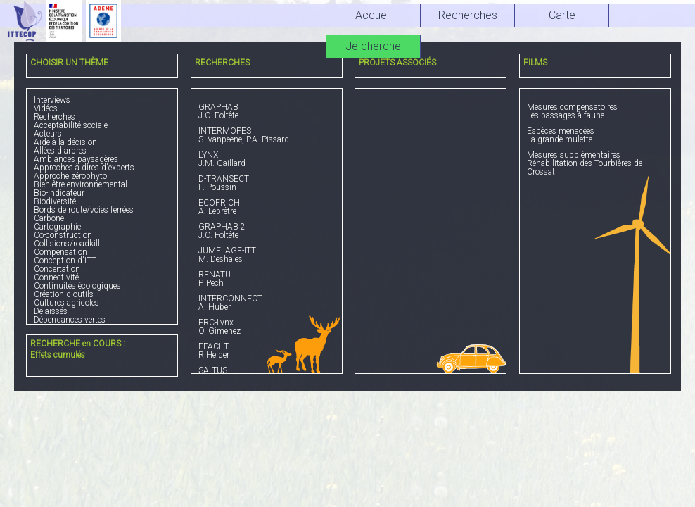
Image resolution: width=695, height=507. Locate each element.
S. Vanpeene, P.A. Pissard (266, 135)
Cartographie (57, 227)
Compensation (60, 252)
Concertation (57, 269)
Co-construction (63, 235)
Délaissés (51, 311)
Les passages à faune (595, 111)
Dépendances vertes (70, 320)
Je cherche (373, 46)
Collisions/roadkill (67, 244)
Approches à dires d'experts (84, 168)
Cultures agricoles (66, 303)
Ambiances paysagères (76, 159)
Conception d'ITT (65, 260)
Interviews (52, 100)
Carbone (49, 218)
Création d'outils (64, 294)
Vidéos (46, 108)
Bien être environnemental (80, 184)
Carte (562, 15)
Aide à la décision (65, 142)
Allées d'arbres (60, 151)
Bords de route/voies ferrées (84, 210)
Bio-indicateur (59, 193)
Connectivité (56, 277)
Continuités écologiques (77, 286)
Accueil (373, 15)
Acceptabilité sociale (71, 125)
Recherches (54, 117)
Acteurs (48, 134)
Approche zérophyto (70, 176)
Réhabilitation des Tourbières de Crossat (595, 164)
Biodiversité (55, 201)
